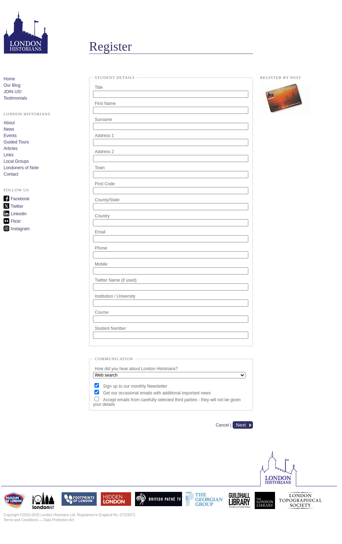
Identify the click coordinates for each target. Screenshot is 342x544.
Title (99, 87)
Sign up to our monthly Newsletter (135, 386)
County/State (107, 200)
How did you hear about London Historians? (136, 369)
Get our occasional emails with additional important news (157, 393)
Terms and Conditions (21, 520)
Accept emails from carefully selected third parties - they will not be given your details (167, 402)
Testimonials (15, 98)
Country (102, 216)
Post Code (105, 184)
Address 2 (104, 152)
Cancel (222, 425)
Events (10, 135)
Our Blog (12, 85)
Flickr (16, 221)
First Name (105, 103)
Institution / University (115, 296)
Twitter (17, 206)
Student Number (110, 328)
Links (9, 154)
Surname (103, 119)
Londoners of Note (21, 167)
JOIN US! (13, 91)
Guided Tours (16, 142)
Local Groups (16, 161)
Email (100, 232)
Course (102, 312)
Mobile (101, 264)
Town (100, 168)
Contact (11, 174)
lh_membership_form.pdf (285, 99)
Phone (101, 248)
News (9, 129)
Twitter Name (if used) (115, 280)
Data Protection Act (58, 520)
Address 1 (104, 136)
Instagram (20, 228)
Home (9, 78)
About (9, 122)
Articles (10, 148)
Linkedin (19, 213)
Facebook (20, 198)
